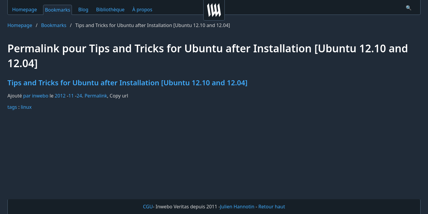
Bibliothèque (110, 9)
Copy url (119, 95)
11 (71, 95)
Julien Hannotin (237, 206)
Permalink (95, 95)
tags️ (12, 107)
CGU (148, 206)
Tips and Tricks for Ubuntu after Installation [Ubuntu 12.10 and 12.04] (127, 82)
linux (26, 107)
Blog (83, 9)
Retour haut (271, 206)
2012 (60, 95)
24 (79, 95)
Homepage (24, 9)
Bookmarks (57, 10)
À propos (142, 9)
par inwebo (35, 95)
